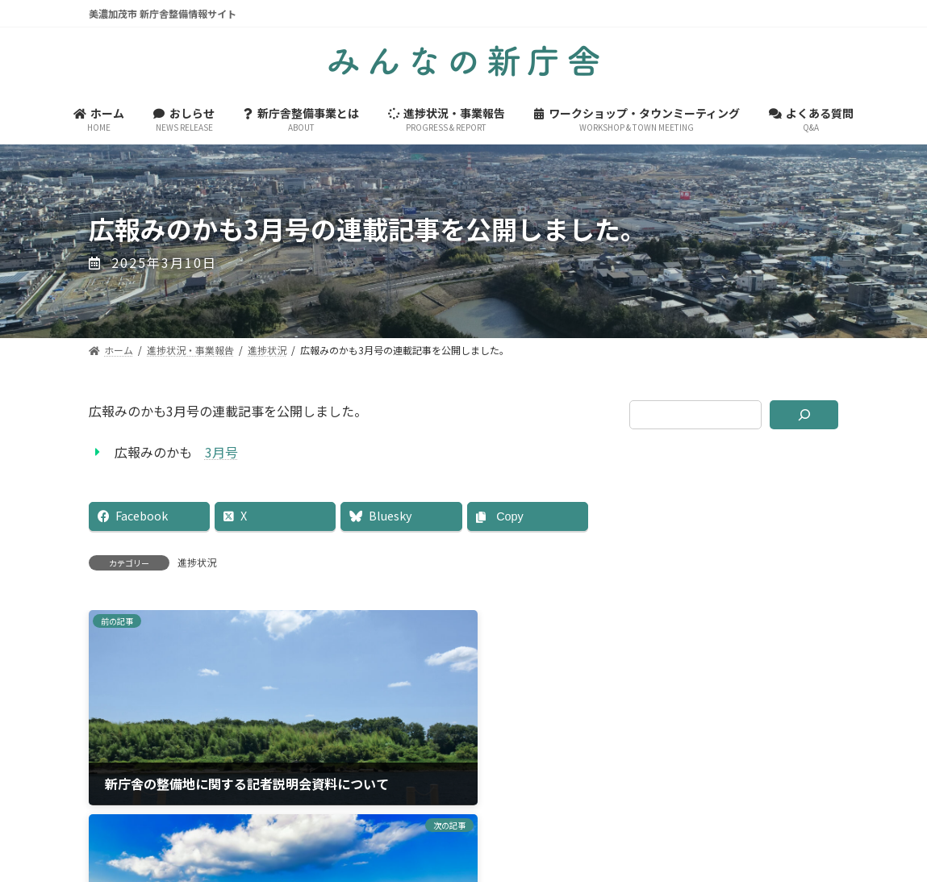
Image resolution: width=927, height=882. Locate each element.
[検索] (804, 414)
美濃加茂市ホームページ (464, 792)
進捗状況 (196, 562)
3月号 (221, 452)
